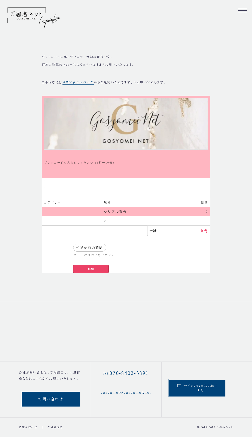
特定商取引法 (28, 427)
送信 (91, 268)
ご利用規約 (55, 427)
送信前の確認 (91, 247)
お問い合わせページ (78, 82)
